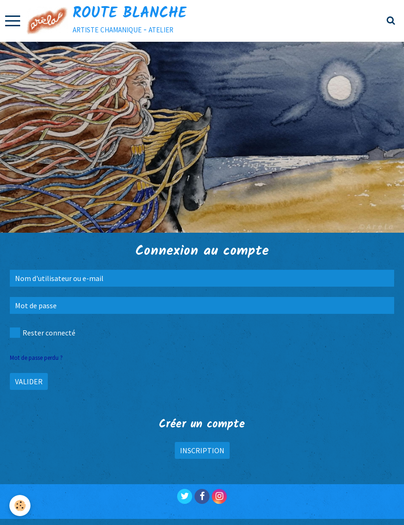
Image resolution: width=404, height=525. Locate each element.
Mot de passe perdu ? (36, 357)
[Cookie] (19, 505)
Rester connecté (42, 332)
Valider (29, 381)
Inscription (202, 450)
